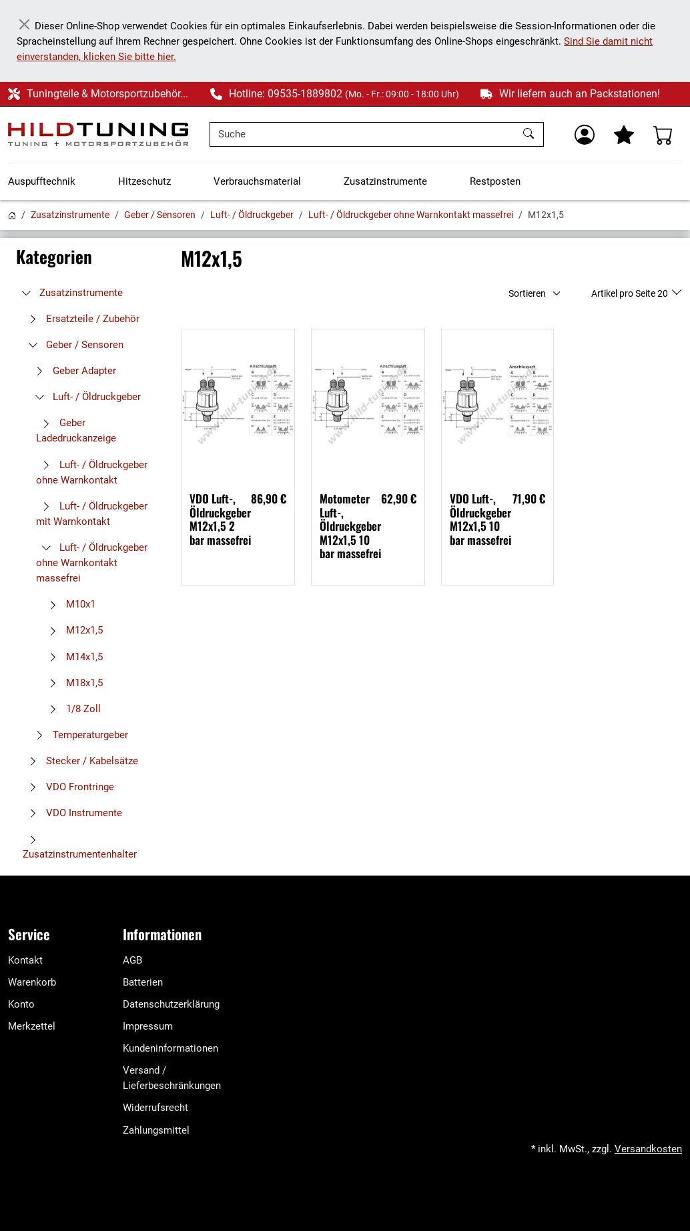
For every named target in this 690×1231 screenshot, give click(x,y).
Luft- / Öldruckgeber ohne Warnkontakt (91, 472)
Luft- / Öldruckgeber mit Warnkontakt (91, 513)
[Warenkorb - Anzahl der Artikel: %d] (663, 134)
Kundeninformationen (170, 1048)
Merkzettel (31, 1026)
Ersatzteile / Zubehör (81, 319)
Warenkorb (32, 982)
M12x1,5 (73, 630)
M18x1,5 (73, 683)
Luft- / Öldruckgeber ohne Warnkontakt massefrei (410, 214)
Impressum (148, 1026)
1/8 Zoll (72, 709)
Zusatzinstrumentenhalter (80, 848)
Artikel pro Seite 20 (630, 293)
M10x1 (69, 604)
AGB (132, 960)
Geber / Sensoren (160, 214)
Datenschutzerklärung (171, 1004)
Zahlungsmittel (156, 1130)
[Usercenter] (584, 134)
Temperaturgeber (78, 735)
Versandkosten (648, 1149)
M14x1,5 (73, 657)
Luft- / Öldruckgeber (252, 214)
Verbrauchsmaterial (257, 181)
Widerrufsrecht (155, 1108)
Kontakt (25, 960)
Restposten (495, 181)
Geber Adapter (72, 371)
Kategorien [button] (54, 256)
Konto (21, 1004)
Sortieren (527, 293)
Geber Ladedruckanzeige (76, 430)
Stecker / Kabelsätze (80, 761)
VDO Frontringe (68, 787)
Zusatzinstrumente (385, 181)
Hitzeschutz (144, 181)
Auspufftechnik (41, 181)
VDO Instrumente (72, 813)
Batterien (143, 982)
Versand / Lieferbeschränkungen (172, 1078)
